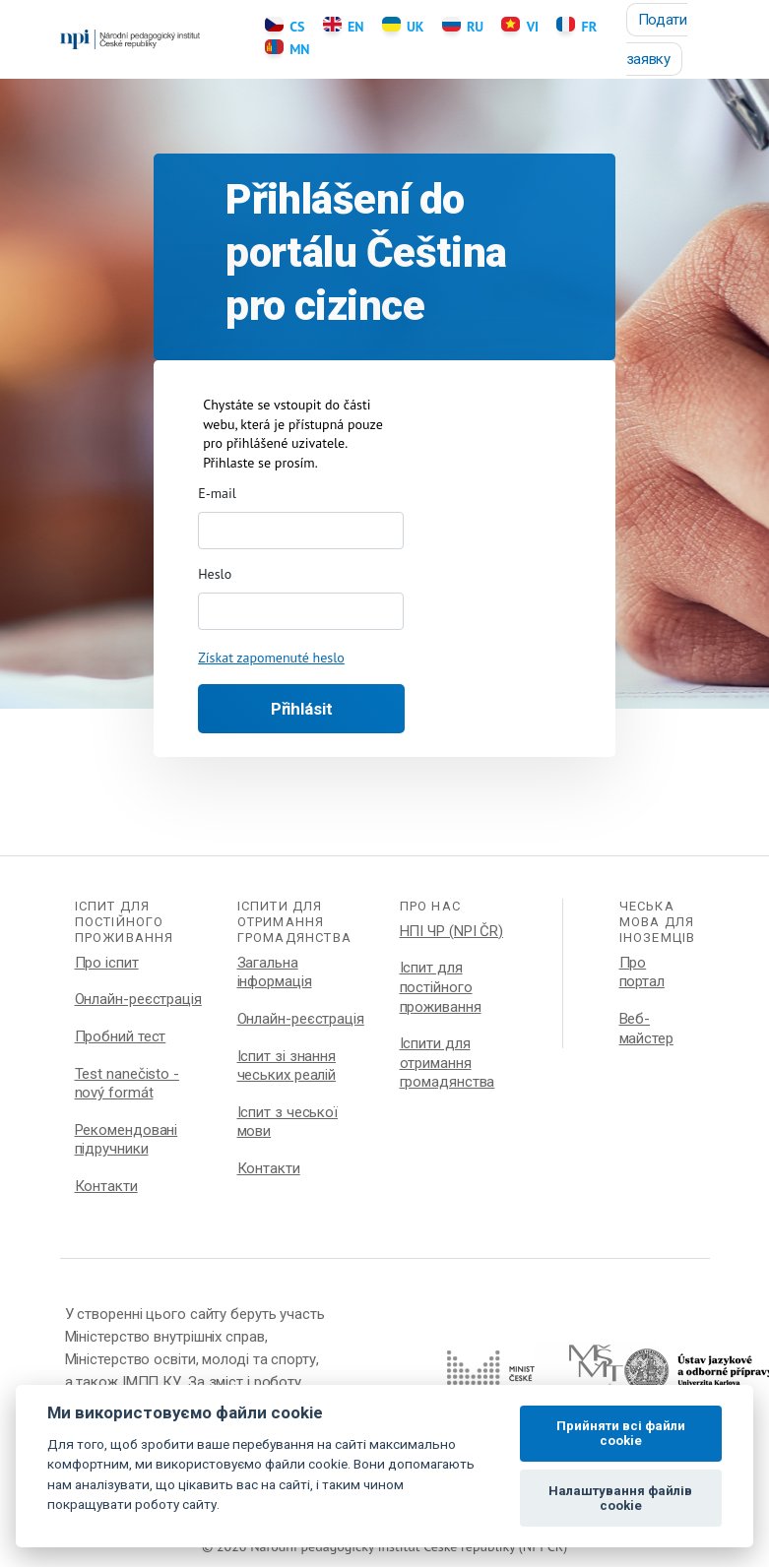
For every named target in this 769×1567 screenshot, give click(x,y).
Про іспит (107, 963)
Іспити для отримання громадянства (447, 1062)
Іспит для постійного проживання (440, 987)
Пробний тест (120, 1036)
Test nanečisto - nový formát (127, 1083)
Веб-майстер (646, 1028)
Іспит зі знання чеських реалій (287, 1066)
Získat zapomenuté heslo (271, 657)
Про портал (642, 972)
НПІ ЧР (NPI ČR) (452, 931)
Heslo (214, 574)
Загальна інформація (274, 972)
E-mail (217, 493)
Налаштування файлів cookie (620, 1498)
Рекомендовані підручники (126, 1140)
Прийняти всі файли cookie (620, 1433)
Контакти (106, 1186)
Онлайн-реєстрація (138, 999)
